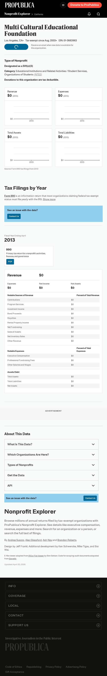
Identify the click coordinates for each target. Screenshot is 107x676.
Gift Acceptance (14, 671)
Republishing (33, 666)
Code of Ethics (13, 666)
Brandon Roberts (66, 540)
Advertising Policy (76, 666)
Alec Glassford (33, 540)
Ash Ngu (47, 540)
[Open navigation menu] (63, 5)
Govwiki (12, 558)
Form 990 (9, 195)
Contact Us (14, 216)
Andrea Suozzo (16, 540)
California (38, 14)
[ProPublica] (19, 5)
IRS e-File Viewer (36, 555)
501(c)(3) (28, 66)
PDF (10, 261)
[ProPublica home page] (27, 647)
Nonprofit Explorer (17, 14)
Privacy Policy (53, 666)
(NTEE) (38, 74)
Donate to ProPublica (84, 5)
